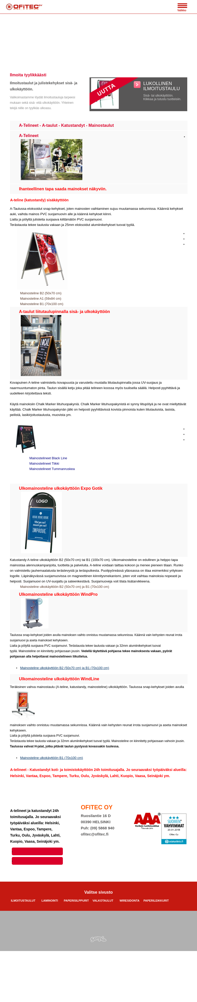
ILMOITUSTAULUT (23, 900)
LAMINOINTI (50, 900)
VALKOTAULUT (103, 900)
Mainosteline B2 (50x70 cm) (40, 293)
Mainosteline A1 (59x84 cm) (40, 298)
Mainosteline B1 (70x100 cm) (41, 304)
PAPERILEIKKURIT (156, 900)
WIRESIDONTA (129, 900)
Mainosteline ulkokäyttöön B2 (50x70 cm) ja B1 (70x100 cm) (64, 587)
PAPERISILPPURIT (76, 900)
